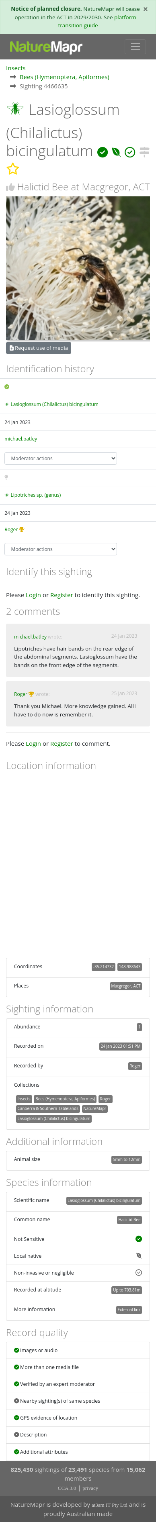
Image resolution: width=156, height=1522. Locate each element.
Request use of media (39, 347)
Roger (11, 529)
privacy (90, 1488)
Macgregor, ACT (126, 986)
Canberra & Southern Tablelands (47, 1108)
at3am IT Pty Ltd (109, 1505)
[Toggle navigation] (135, 47)
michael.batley (20, 438)
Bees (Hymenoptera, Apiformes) (64, 77)
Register (61, 595)
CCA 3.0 (67, 1488)
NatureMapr (94, 1108)
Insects (16, 68)
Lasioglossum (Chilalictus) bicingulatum (54, 404)
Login (33, 595)
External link (128, 1309)
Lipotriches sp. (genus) (35, 495)
